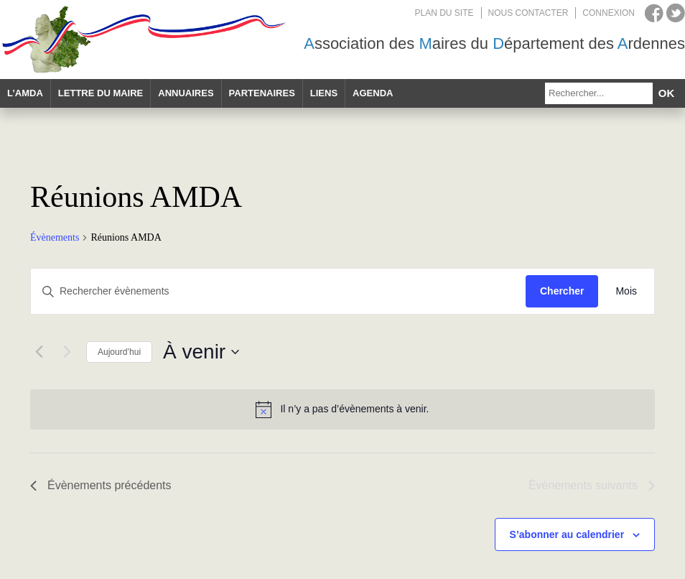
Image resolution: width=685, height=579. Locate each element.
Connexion (608, 13)
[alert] (342, 409)
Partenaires (262, 93)
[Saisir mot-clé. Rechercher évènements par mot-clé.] (278, 291)
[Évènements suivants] (66, 352)
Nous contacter (528, 13)
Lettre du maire (100, 93)
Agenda (373, 93)
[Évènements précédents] (38, 352)
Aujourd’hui (119, 352)
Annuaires (185, 93)
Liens (323, 93)
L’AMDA (25, 93)
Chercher (562, 291)
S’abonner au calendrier (567, 534)
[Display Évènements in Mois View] (626, 291)
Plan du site (444, 13)
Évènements (54, 237)
